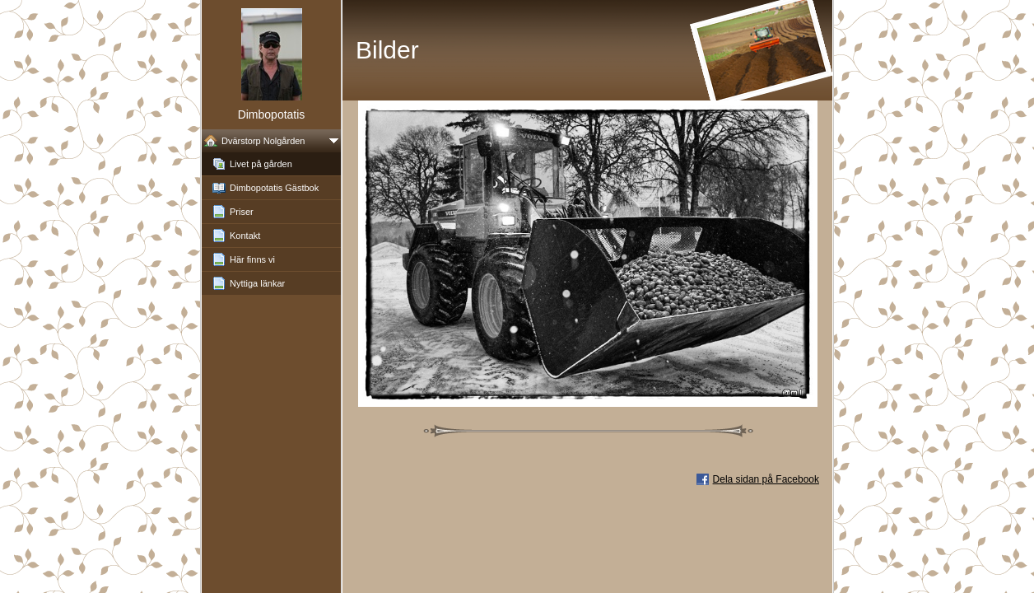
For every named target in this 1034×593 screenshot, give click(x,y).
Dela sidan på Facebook (766, 479)
